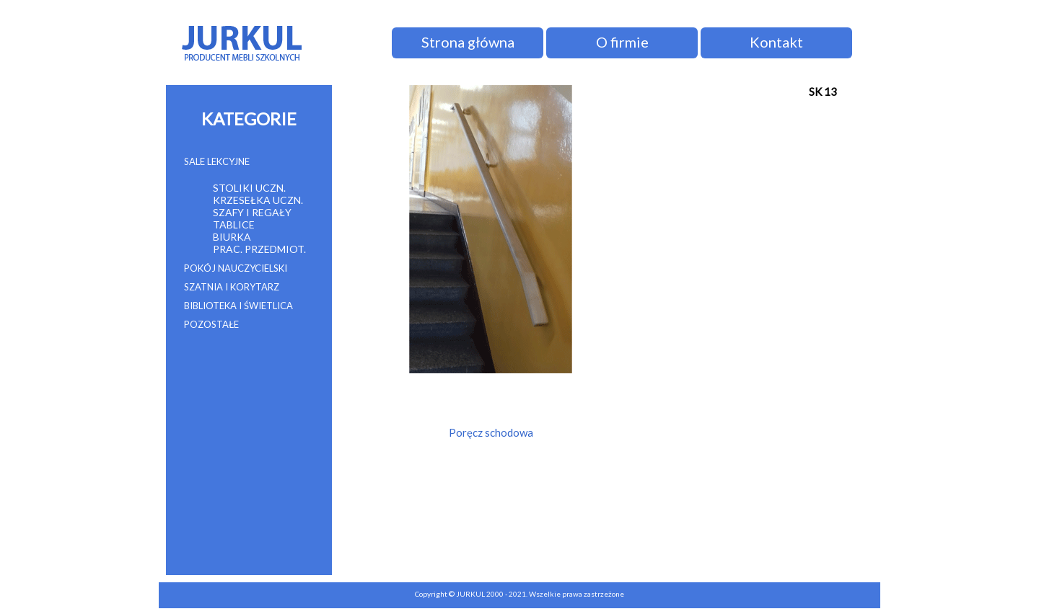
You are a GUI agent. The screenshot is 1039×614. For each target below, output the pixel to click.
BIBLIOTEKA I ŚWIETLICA (238, 305)
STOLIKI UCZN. (249, 188)
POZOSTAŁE (211, 324)
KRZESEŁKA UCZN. (258, 200)
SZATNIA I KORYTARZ (231, 287)
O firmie (622, 41)
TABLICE (234, 224)
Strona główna (467, 41)
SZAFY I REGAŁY (252, 212)
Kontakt (776, 41)
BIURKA (232, 237)
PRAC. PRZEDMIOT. (259, 249)
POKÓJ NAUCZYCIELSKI (235, 268)
